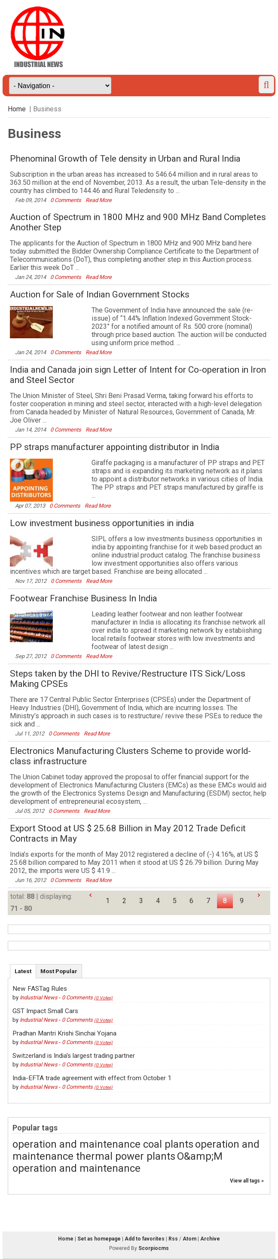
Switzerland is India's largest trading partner (73, 1056)
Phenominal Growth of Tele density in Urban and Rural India (125, 158)
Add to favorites (145, 1239)
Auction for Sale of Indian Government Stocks (99, 294)
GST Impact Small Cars (45, 1011)
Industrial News (39, 997)
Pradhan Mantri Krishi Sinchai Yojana (64, 1033)
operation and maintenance (76, 1168)
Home (17, 109)
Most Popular (58, 971)
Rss (173, 1239)
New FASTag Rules (39, 988)
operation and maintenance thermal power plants (136, 1150)
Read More (99, 200)
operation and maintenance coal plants (102, 1144)
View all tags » (247, 1181)
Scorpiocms (153, 1248)
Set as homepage (99, 1239)
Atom (189, 1239)
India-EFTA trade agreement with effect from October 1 (91, 1078)
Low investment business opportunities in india (102, 523)
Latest (23, 971)
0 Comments (66, 200)
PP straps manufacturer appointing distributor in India (115, 447)
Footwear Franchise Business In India (83, 598)
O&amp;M (200, 1156)
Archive (210, 1239)
